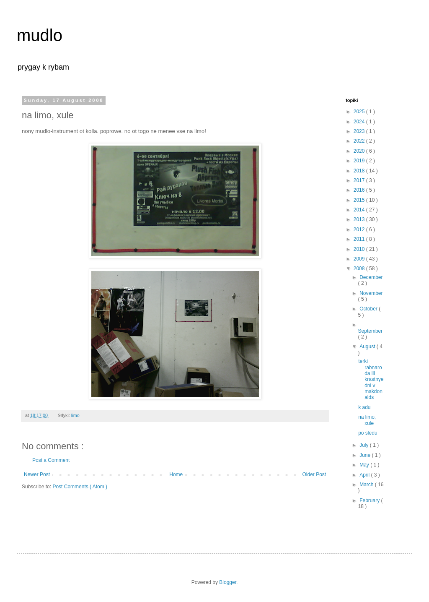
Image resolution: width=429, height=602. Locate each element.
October (369, 309)
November (370, 293)
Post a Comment (51, 460)
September (370, 331)
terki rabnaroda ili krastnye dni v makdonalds (370, 379)
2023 (360, 131)
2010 (360, 249)
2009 (360, 259)
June (365, 455)
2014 (360, 210)
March (367, 484)
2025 (360, 112)
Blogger (227, 582)
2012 (360, 229)
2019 (360, 161)
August (368, 346)
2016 (360, 190)
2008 (360, 268)
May (364, 465)
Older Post (314, 474)
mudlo (39, 35)
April (365, 475)
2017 (360, 180)
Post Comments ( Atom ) (79, 487)
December (370, 277)
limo (76, 415)
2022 (360, 141)
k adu (364, 407)
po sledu (367, 433)
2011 (360, 239)
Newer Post (37, 474)
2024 (360, 122)
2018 (360, 171)
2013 (360, 219)
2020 (360, 151)
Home (176, 474)
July (364, 445)
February (370, 500)
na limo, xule (367, 420)
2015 (360, 200)
